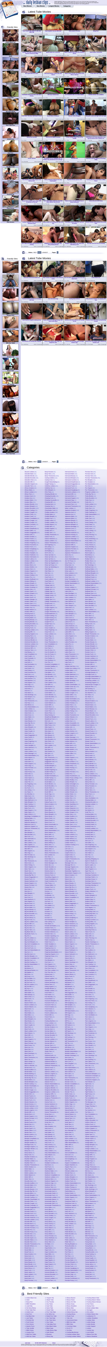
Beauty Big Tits (29, 875)
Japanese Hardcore (70, 532)
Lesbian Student (69, 816)
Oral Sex (67, 1161)
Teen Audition (89, 950)
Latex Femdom (69, 595)
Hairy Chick (48, 1140)
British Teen (28, 1179)
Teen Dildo (88, 982)
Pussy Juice (88, 528)
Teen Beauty (88, 956)
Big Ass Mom (28, 925)
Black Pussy (28, 1045)
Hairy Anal (48, 1128)
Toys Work (88, 1116)
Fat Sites (69, 1330)
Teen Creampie (89, 972)
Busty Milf (27, 1276)
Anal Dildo (28, 660)
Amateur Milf (28, 563)
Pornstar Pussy (69, 1280)
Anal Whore (28, 705)
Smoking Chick (89, 822)
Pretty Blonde (89, 496)
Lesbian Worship (70, 840)
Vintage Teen (89, 1165)
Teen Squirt (88, 1053)
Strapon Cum (89, 887)
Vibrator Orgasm (90, 1136)
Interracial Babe (69, 473)
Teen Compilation (90, 970)
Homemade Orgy (50, 1201)
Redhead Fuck (89, 579)
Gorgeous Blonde (50, 1088)
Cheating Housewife (51, 500)
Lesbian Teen (69, 824)
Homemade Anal (50, 1191)
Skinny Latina (89, 771)
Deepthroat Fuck (50, 719)
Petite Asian (68, 1229)
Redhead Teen (89, 593)
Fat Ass (47, 891)
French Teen (48, 1017)
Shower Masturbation (91, 743)
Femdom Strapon (50, 938)
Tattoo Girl (88, 934)
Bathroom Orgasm (30, 826)
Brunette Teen (29, 1242)
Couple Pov (48, 621)
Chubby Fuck (48, 518)
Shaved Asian (89, 705)
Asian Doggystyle (30, 735)
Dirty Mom (48, 749)
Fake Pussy (48, 883)
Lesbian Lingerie (70, 733)
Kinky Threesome (70, 579)
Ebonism (49, 1334)
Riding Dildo (88, 628)
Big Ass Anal (28, 903)
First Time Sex (49, 972)
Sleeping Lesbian (90, 804)
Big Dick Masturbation (31, 964)
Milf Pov (67, 1021)
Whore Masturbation (91, 1195)
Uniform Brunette (90, 1120)
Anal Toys (27, 703)
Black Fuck (28, 1029)
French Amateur (49, 1006)
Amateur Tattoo (29, 601)
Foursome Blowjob (50, 1000)
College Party (49, 593)
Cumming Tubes (71, 1326)
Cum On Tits (48, 656)
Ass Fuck (27, 788)
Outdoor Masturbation (71, 1183)
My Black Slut (10, 166)
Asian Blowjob (29, 727)
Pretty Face (88, 500)
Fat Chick (47, 899)
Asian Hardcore (29, 747)
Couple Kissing (49, 617)
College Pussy (49, 595)
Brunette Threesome (31, 1244)
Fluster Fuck (70, 1316)
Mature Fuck (68, 915)
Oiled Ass (67, 1148)
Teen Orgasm (89, 1027)
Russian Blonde (89, 644)
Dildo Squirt (48, 727)
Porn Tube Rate (10, 453)
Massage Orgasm (70, 867)
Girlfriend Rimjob (50, 1061)
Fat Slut (47, 915)
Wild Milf (87, 1221)
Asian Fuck (28, 743)
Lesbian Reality (69, 780)
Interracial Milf (69, 494)
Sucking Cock (89, 917)
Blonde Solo (28, 1126)
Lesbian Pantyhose (70, 763)
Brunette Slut (28, 1233)
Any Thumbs (10, 384)
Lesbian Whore (69, 838)
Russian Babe (89, 640)
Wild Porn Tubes (10, 328)
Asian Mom (28, 761)
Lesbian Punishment (71, 775)
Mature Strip (68, 964)
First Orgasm (48, 964)
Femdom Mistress (50, 932)
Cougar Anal (48, 603)
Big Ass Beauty (29, 909)
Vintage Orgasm (90, 1158)
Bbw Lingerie (28, 844)
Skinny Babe (88, 757)
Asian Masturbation (30, 755)
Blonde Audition (29, 1069)
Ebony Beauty (49, 812)
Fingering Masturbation (51, 952)
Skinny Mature (89, 777)
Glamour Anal (49, 1067)
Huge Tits (47, 1266)
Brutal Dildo (28, 1250)
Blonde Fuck (28, 1100)
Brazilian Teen (29, 1163)
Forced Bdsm (49, 998)
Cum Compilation (50, 644)
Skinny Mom (88, 782)
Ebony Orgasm (49, 838)
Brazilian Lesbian (30, 1161)
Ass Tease (28, 792)
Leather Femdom (70, 656)
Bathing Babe (29, 818)
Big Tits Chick (29, 980)
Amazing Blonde (29, 621)
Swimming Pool (89, 929)
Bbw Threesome (29, 861)
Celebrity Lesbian (50, 486)
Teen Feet (88, 994)
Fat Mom (47, 911)
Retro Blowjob (89, 603)
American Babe (29, 638)
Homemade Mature (50, 1199)
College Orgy (48, 591)
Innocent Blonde (49, 1272)
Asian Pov (28, 769)
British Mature (29, 1175)
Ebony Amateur (49, 804)
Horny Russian (49, 1240)
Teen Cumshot (89, 974)
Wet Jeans (88, 1175)
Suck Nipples (89, 907)
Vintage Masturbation (91, 1150)
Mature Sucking (69, 966)
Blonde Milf (28, 1112)
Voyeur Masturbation (91, 1169)
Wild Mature (88, 1219)
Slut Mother (88, 810)
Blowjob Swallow (29, 1142)
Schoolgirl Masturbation (92, 676)
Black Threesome (30, 1057)
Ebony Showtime (72, 1306)
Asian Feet (28, 739)
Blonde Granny (29, 1104)
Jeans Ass (68, 555)
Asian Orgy (28, 765)
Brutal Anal (28, 1248)
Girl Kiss (47, 1053)
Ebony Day (50, 1336)
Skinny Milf (88, 780)
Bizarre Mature (29, 1006)
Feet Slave (48, 923)
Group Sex (48, 1122)
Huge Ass (47, 1246)
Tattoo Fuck (88, 932)
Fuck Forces (10, 207)
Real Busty (88, 551)
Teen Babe (88, 952)
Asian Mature (28, 757)
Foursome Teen (49, 1004)
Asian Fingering (29, 741)
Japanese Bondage (70, 526)
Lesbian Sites (91, 1320)
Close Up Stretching (50, 567)
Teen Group (88, 1011)
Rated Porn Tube (51, 1316)
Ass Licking (28, 790)
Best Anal (27, 889)
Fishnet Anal (48, 974)
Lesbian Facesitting (70, 700)
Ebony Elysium (71, 1298)
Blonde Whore (29, 1136)
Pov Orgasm (88, 488)
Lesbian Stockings (70, 810)
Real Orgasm (89, 557)
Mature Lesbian (69, 934)
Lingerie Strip (69, 857)
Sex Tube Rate (51, 1318)
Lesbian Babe (69, 670)
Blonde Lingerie (29, 1110)
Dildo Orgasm (49, 723)
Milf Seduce (68, 1025)
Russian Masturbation (91, 660)
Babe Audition (29, 798)
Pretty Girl (88, 502)
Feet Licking (48, 921)
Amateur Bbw (29, 502)
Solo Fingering (89, 844)
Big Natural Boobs (30, 970)
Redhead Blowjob (90, 573)
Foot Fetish (48, 994)
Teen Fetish (88, 996)
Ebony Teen (48, 850)
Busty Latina (28, 1272)
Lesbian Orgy (69, 759)
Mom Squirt (68, 1075)
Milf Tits (67, 1043)
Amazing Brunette (30, 623)
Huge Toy (47, 1268)
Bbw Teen (27, 859)
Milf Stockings (69, 1033)
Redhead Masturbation (91, 583)
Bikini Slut (27, 1000)
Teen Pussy (88, 1041)
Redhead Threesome (91, 595)
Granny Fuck (48, 1102)
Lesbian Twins (69, 832)
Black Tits (27, 1059)
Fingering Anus (49, 948)
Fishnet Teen (48, 984)
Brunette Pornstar (30, 1227)
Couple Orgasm (49, 619)
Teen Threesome (90, 1063)
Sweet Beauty (89, 927)
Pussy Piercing (89, 534)
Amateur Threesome (31, 605)
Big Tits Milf (28, 986)
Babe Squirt (28, 812)
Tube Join (69, 1318)
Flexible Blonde (49, 988)
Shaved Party (89, 729)
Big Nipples (28, 972)
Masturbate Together (71, 871)
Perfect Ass (68, 1217)
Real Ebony (88, 555)
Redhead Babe (89, 569)
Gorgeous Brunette (50, 1090)
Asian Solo (28, 775)
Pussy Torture (89, 544)
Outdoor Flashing (70, 1179)
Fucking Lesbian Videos (74, 1336)
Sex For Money (89, 690)
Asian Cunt (28, 733)
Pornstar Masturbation (71, 1270)
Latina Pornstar (69, 642)
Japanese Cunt (69, 528)
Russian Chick (89, 650)
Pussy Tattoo (89, 540)
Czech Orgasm (49, 709)
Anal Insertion (29, 678)
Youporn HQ (10, 356)
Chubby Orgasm (49, 528)
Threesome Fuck (90, 1077)
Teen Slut (88, 1047)
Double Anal (48, 763)
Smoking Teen (89, 836)
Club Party (48, 571)
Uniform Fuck (89, 1124)
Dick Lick (47, 721)
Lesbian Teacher (70, 822)
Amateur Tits (28, 607)
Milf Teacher (68, 1039)
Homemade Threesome (52, 1205)
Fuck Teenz (90, 1304)
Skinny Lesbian (89, 773)
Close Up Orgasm (50, 563)
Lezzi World (90, 1332)
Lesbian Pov (68, 773)
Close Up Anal (49, 555)
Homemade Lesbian (51, 1197)
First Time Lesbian (50, 970)
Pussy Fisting (89, 522)
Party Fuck (68, 1209)
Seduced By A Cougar (91, 684)
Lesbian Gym (69, 721)
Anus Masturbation (30, 707)
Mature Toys (68, 972)
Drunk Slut (48, 798)
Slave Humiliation (90, 798)
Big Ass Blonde (29, 911)
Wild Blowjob (89, 1213)
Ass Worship (28, 794)
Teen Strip (88, 1057)
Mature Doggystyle (70, 903)
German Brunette (50, 1035)
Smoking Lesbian (90, 828)
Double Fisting (49, 771)
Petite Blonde (69, 1231)
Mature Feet (68, 909)
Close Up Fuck (49, 557)
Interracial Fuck (69, 488)
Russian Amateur (90, 636)
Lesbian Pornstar (70, 771)
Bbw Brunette (29, 834)
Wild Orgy (88, 1225)
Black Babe (28, 1013)
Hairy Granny (48, 1144)
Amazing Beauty (29, 619)
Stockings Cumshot (90, 875)
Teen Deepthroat (90, 980)
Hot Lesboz (90, 1312)
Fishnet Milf (48, 980)
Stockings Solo (89, 881)
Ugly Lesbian (89, 1118)
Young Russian (89, 1270)
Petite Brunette (69, 1233)
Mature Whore (69, 974)
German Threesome (51, 1047)
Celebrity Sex (49, 488)
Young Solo (88, 1274)
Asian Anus (28, 715)
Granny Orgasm (49, 1110)
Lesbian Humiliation (70, 725)
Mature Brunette (69, 893)
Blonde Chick (28, 1088)
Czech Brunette (49, 696)
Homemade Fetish (50, 1193)
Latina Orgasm (69, 636)
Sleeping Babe (89, 800)
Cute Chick (48, 678)
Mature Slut (68, 956)
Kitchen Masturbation (71, 583)
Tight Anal (88, 1084)
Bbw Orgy (27, 852)
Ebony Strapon (49, 846)
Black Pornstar (29, 1043)
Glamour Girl (48, 1069)
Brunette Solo (29, 1236)
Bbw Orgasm (28, 850)
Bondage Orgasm (30, 1146)
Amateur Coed (29, 516)
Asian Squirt (28, 777)
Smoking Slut (89, 834)
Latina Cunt (68, 617)
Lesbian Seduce (69, 788)
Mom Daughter (69, 1063)
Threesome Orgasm (91, 1079)
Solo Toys (88, 857)
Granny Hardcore (50, 1104)
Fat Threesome (49, 919)
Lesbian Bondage (70, 680)
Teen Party (88, 1035)
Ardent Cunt (10, 138)
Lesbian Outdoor (70, 761)
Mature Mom (68, 940)
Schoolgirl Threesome (91, 678)
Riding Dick (88, 625)
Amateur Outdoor (30, 575)
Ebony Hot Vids (71, 1302)
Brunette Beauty (29, 1189)
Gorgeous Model (50, 1096)
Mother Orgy (68, 1104)
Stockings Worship (90, 885)
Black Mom (28, 1037)
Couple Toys (48, 623)
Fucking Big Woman (72, 1332)
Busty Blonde (28, 1264)
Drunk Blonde (49, 784)
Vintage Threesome (90, 1167)
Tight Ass (87, 1088)
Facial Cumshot (49, 881)
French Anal (48, 1009)
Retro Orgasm (89, 617)
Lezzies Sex (90, 1330)
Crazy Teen (48, 640)
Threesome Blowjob (91, 1073)
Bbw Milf (27, 848)
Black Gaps (50, 1328)
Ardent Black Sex (10, 41)
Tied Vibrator (89, 1081)
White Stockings (90, 1189)
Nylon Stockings (69, 1140)
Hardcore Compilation (51, 1175)
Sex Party (88, 694)
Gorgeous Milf (49, 1094)
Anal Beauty (28, 652)
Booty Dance (28, 1152)
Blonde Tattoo (29, 1130)
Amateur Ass (28, 498)
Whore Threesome (90, 1201)
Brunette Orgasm (30, 1225)
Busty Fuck (28, 1270)
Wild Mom (88, 1223)
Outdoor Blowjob (70, 1177)
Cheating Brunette (50, 496)
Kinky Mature (69, 575)
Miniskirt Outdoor (70, 1053)
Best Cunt (27, 895)
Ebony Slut (48, 844)
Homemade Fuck (50, 1195)
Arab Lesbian (28, 709)
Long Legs (68, 861)
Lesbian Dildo (69, 694)
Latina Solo (68, 648)
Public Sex (88, 516)
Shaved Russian (90, 733)
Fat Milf (47, 909)
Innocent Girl (48, 1276)
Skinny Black (89, 761)
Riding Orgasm (89, 632)
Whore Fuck (88, 1193)
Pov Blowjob (88, 480)
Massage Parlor (69, 869)
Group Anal (48, 1114)
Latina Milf (68, 632)
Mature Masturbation (71, 938)
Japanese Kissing (70, 534)
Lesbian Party (69, 765)
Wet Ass (87, 1171)
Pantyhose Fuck (69, 1203)
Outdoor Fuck (69, 1181)
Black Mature (28, 1033)
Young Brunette (89, 1252)
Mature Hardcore (70, 923)
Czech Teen (48, 711)
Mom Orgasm (69, 1069)
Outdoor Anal (69, 1175)
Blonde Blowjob (29, 1081)
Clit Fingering (48, 544)
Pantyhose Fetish (70, 1201)
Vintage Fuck (89, 1146)
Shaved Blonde (89, 713)
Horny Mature (49, 1227)
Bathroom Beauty (30, 822)
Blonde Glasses (29, 1102)
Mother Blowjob (69, 1096)
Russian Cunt (89, 652)
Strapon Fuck (89, 889)
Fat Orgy (47, 913)
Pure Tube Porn (10, 124)
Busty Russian (49, 471)
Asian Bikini (28, 725)
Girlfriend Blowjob (50, 1057)
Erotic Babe (48, 859)
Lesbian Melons (69, 741)
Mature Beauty (69, 883)
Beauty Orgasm (29, 883)
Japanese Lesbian (70, 536)
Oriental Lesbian (69, 1171)
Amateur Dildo (29, 530)
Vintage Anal (88, 1140)
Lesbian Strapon (69, 812)
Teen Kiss (88, 1019)
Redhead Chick (89, 575)
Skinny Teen (88, 790)
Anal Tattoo (28, 698)
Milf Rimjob (68, 1023)
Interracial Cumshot (70, 480)
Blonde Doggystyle (30, 1092)
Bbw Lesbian (28, 842)
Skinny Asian (89, 755)
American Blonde (30, 640)
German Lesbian (50, 1039)
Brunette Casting (29, 1197)
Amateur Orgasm (30, 571)
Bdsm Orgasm (29, 867)
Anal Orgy (27, 684)
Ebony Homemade (50, 824)
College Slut (48, 597)
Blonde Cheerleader (30, 1086)
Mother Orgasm (69, 1102)
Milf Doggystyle (69, 992)
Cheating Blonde (50, 494)
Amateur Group (29, 551)
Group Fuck (48, 1118)
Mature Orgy (68, 946)
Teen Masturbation (90, 1023)
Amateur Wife (29, 611)
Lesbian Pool (69, 769)
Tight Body (88, 1090)
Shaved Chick (89, 717)
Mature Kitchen (69, 929)
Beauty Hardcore (30, 881)
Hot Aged (89, 1310)
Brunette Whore (29, 1246)
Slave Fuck (88, 794)
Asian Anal (28, 713)
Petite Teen (68, 1242)
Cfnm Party (48, 492)
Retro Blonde (89, 601)
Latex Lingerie (69, 599)
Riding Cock (88, 623)
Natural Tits (68, 1120)
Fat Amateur (48, 889)
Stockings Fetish (90, 877)
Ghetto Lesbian (49, 1049)
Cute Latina (48, 680)
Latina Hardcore (69, 625)
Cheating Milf (48, 502)
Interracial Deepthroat (71, 482)
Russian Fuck (89, 654)
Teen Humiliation (90, 1015)
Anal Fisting (28, 670)
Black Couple (28, 1025)
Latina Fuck (68, 621)
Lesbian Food (69, 713)
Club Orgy (48, 569)
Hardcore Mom (49, 1179)
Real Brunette (89, 548)
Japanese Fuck (69, 530)
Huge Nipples (49, 1260)
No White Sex (51, 1314)
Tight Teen (88, 1096)
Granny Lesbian (49, 1106)
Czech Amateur (49, 690)
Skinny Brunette (89, 767)
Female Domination (50, 925)
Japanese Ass (69, 514)
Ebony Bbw (48, 810)
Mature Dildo (68, 901)
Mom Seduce (69, 1071)
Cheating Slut (49, 506)
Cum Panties (48, 658)
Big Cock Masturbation (31, 950)
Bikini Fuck (28, 998)
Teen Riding (88, 1043)
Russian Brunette (90, 648)
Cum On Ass (48, 650)
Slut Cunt (88, 808)
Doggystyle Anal (49, 759)
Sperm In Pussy (89, 863)
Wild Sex (87, 1229)
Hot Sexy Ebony (10, 111)
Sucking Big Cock (90, 911)
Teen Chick (88, 968)
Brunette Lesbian (30, 1219)
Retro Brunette (89, 605)
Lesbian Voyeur (69, 836)
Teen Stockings (89, 1055)
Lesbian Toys (69, 830)
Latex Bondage (69, 593)
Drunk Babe (48, 782)
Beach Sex (28, 871)
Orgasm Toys (69, 1167)
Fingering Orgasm (50, 954)
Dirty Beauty (48, 735)
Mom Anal (68, 1057)
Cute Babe (48, 672)
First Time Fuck (49, 968)
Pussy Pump (88, 536)
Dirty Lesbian (48, 745)
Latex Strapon (69, 605)
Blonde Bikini (28, 1079)
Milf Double (68, 994)
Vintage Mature (89, 1152)
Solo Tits (87, 854)
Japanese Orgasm (70, 546)
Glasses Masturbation (51, 1084)
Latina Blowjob (69, 613)
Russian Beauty (89, 642)
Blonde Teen (28, 1132)
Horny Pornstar (49, 1236)
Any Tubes (10, 398)
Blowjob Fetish (29, 1140)
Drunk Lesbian (49, 790)
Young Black (88, 1248)
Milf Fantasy (68, 996)
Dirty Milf (47, 747)
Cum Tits (47, 662)
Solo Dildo (88, 842)
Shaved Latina (89, 721)
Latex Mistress (69, 601)
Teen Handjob (89, 1013)
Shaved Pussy (89, 731)
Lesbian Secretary (70, 786)
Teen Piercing (89, 1037)
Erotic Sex (48, 865)
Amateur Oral (28, 569)
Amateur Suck (29, 597)
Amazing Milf (28, 632)
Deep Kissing (48, 715)
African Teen (28, 494)
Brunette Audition (30, 1183)
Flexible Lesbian (49, 990)
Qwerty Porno (10, 273)
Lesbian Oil (68, 755)
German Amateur (50, 1027)
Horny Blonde (49, 1211)
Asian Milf (27, 759)
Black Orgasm (29, 1039)
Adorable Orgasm (30, 484)
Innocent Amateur (50, 1270)
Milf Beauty (68, 982)
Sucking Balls (89, 909)
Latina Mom (68, 634)
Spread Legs (89, 867)
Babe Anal (28, 796)
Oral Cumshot (69, 1156)
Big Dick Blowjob (29, 956)
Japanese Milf (69, 544)
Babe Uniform (29, 814)
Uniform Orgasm (90, 1128)
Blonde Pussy (29, 1122)
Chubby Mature (49, 524)
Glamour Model (49, 1075)
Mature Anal (68, 877)
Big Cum (27, 952)
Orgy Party (68, 1169)
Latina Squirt (68, 650)
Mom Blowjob (69, 1059)
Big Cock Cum (29, 946)
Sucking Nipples (90, 923)
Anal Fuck (27, 674)
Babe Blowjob (29, 802)
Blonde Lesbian (29, 1108)
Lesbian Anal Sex (70, 666)
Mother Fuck (68, 1098)
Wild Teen (88, 1233)
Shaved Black (89, 711)
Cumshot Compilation (51, 664)
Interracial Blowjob (70, 478)
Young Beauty (89, 1246)
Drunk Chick (48, 788)
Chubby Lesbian (49, 522)
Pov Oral (87, 486)
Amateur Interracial (30, 557)
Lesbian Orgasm (70, 757)
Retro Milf (88, 613)
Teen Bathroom (89, 954)
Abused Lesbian (29, 471)
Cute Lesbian (48, 682)
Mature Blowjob (69, 891)
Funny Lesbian (49, 1023)
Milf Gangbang (69, 1002)
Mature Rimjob (69, 952)
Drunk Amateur (49, 780)
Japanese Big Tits (70, 522)
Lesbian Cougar (69, 692)
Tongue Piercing (90, 1106)
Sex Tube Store (51, 1320)
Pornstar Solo (89, 473)
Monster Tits (68, 1092)
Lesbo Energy (91, 1322)
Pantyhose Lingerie (70, 1205)
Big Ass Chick (29, 915)
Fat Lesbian (48, 905)
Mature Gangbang (70, 917)
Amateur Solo (29, 589)
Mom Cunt (68, 1061)
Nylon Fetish (68, 1136)
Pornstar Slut (89, 471)
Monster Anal (69, 1079)
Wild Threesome (90, 1236)
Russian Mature (89, 662)
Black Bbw (28, 1015)
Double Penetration (50, 775)
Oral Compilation (70, 1152)
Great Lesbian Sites (92, 1308)
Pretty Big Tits (89, 494)
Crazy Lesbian (49, 634)
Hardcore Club (49, 1173)
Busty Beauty (28, 1262)
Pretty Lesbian (89, 504)
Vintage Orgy (89, 1161)
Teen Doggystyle (90, 984)
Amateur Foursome (30, 544)
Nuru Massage (69, 1130)
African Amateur (29, 488)
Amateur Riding (29, 581)
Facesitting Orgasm (50, 877)
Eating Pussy (48, 802)
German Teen (49, 1045)
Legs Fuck (68, 662)
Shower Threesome (91, 747)
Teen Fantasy (89, 992)
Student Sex (88, 903)
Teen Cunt (88, 976)
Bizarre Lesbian (29, 1004)
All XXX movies (71, 1310)
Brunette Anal (29, 1181)
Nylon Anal (68, 1132)
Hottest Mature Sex (92, 1314)
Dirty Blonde (48, 737)
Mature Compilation (70, 897)
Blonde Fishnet (29, 1098)
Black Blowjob (29, 1019)
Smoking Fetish (89, 824)
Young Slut (88, 1272)
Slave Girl (88, 796)
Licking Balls (68, 850)
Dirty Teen (48, 755)
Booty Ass (27, 1150)
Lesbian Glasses (70, 717)
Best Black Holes (51, 1326)
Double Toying (49, 777)
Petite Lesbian (69, 1240)
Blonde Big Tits (29, 1077)
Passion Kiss (68, 1215)
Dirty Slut (47, 753)
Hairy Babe (48, 1132)
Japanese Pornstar (70, 548)
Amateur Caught (29, 512)
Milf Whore (68, 1047)
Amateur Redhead (30, 579)
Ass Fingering (29, 784)
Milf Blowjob (68, 986)
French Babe (48, 1011)
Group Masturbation (50, 1120)
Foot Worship (49, 996)
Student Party (89, 901)
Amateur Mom (29, 565)
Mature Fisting (69, 913)
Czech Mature (49, 703)
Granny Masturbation (51, 1108)
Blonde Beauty (29, 1075)
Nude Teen (68, 1124)
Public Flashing (89, 512)
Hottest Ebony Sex (72, 1312)
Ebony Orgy (48, 840)
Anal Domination (29, 664)
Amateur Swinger (30, 599)
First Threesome (49, 966)
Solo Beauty (88, 838)
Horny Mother (49, 1233)
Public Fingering (90, 510)
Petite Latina (68, 1238)
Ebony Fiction (71, 1300)
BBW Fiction (10, 301)
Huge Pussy (48, 1262)
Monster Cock (69, 1081)
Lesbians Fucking (70, 844)
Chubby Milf (48, 526)
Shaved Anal (88, 703)
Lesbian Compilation (71, 690)
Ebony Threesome (50, 852)
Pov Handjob (89, 482)
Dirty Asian (48, 731)
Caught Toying (49, 484)
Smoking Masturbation (91, 830)
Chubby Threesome (50, 534)
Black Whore (28, 1063)
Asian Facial (28, 737)
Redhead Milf (89, 585)
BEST (35, 252)
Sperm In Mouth (89, 861)
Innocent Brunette (50, 1274)
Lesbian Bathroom (70, 674)
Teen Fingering (89, 998)
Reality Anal (88, 559)
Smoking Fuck (89, 826)
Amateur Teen (29, 603)
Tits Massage (89, 1102)
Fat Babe (47, 893)
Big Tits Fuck (28, 982)
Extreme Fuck (49, 875)
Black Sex (27, 1047)
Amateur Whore (29, 609)
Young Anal (88, 1240)
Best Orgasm (28, 901)
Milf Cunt (67, 990)
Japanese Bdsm (69, 518)
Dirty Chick (48, 741)
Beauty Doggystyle (30, 877)
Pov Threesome (89, 490)
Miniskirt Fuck (69, 1049)
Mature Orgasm (69, 944)
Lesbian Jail (68, 727)
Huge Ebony (48, 1256)
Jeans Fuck (68, 557)
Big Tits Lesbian (29, 984)
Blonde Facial (29, 1096)
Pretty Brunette (89, 498)
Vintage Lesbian (89, 1148)
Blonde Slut (28, 1124)
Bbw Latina (28, 840)
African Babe (28, 490)
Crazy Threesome (50, 642)
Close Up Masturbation (51, 561)
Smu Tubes (50, 1322)
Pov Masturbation (90, 484)
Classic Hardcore (50, 538)
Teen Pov (88, 1039)
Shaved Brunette (90, 715)
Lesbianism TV (91, 1316)
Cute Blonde (48, 674)
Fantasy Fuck (49, 887)
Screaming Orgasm (90, 682)
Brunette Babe (29, 1185)
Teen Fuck (88, 1004)
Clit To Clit (48, 553)
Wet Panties (88, 1181)
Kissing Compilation (71, 581)
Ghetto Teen (48, 1051)
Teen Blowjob (89, 962)
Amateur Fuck (29, 546)
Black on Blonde (29, 1065)
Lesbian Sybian (69, 818)
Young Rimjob (89, 1268)
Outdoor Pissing (69, 1187)
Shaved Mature (89, 725)
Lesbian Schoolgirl (70, 784)
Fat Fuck (47, 901)
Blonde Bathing (29, 1073)
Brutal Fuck (28, 1252)
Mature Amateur (69, 875)
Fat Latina (48, 903)
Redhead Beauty (90, 571)
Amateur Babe (29, 500)
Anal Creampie (29, 658)
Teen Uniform (89, 1069)
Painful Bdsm (69, 1191)
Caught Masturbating (51, 482)
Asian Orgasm (29, 763)
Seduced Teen (89, 686)
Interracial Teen (69, 504)
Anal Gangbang (29, 676)
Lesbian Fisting (69, 711)
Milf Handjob (68, 1004)
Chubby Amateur (50, 512)
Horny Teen (48, 1242)
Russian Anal (89, 638)
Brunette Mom (29, 1223)
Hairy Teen (48, 1161)
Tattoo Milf (88, 936)
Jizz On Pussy (69, 561)
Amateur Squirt (29, 591)
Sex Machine (89, 692)
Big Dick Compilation (31, 958)
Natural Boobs (69, 1110)
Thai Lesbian (89, 1071)
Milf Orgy (67, 1015)
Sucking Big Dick (90, 913)
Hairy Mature (48, 1154)
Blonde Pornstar (29, 1118)
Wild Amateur (89, 1203)
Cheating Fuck (49, 498)
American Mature (30, 646)
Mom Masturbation (70, 1067)
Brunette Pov (28, 1229)
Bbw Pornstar (29, 854)
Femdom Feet (49, 927)
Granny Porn (90, 1306)
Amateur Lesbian (30, 561)
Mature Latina (69, 932)
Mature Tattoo (69, 968)
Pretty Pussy (88, 506)
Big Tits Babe (28, 978)
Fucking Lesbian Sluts (73, 1334)
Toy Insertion (89, 1110)
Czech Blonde (49, 694)
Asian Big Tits (29, 723)
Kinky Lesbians (69, 573)
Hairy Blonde (48, 1136)
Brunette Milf (28, 1221)
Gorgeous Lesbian (50, 1092)
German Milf (48, 1043)
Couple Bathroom (50, 613)
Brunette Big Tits (29, 1191)
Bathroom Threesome (31, 828)
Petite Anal (68, 1227)
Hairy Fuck (48, 1142)
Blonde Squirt (29, 1128)
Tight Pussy (88, 1094)
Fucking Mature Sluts (93, 1298)
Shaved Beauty (89, 709)
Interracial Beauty (70, 476)
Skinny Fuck (88, 769)
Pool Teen (68, 1256)
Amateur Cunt (29, 526)
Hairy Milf (47, 1156)
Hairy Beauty (48, 1134)
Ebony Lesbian (49, 828)
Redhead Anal (89, 567)
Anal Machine (29, 680)
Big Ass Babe (28, 907)
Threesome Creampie (91, 1075)
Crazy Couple (49, 628)
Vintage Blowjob (89, 1144)
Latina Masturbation (71, 630)
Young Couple (89, 1258)
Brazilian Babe (29, 1158)
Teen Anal (88, 946)
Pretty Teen (88, 508)
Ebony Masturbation (50, 830)
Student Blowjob (90, 895)
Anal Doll (27, 662)
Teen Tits (87, 1065)
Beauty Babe (28, 873)
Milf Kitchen (68, 1009)
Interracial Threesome (71, 506)
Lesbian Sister (69, 794)
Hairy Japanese (49, 1146)
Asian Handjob (29, 745)
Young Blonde (89, 1250)
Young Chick (88, 1256)
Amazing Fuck (29, 628)
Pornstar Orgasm (70, 1272)
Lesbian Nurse (69, 751)
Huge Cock (48, 1250)
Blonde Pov (28, 1120)
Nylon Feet (68, 1134)
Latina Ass (68, 609)
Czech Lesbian (49, 700)
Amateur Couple (29, 522)
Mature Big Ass (69, 885)
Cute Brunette (49, 676)
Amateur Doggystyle (30, 532)
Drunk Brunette (49, 786)
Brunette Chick (29, 1201)
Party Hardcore (69, 1213)
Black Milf (27, 1035)
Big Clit (27, 936)
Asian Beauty (28, 721)
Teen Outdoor (89, 1031)
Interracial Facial (70, 486)
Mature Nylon (69, 942)
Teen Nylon (88, 1025)
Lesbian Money (69, 747)
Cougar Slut (48, 609)
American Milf (29, 648)
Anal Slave (28, 692)
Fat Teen (47, 917)
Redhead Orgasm (90, 587)
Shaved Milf (88, 727)
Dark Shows (50, 1332)
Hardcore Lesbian (50, 1177)
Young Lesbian (89, 1266)
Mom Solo (68, 1073)
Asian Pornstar (29, 767)
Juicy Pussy (68, 563)
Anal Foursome (29, 672)
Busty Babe (28, 1260)
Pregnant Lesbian (90, 492)
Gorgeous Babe (49, 1086)
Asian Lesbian (29, 751)
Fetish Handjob (49, 944)
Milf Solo (67, 1027)
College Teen (48, 599)
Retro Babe (88, 599)
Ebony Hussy (70, 1304)
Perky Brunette (69, 1221)
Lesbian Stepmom (70, 808)
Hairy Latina (48, 1148)
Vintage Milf (88, 1154)
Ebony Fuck (48, 822)
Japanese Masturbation (72, 540)
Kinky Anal (68, 565)
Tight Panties (89, 1092)
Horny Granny (49, 1223)
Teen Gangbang (89, 1006)
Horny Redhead (49, 1238)
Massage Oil (68, 865)
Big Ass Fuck (28, 919)
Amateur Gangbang (30, 548)
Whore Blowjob (89, 1191)
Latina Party (68, 640)
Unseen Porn (10, 315)
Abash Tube (10, 370)
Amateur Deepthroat (30, 528)
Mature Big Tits (69, 887)
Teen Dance (88, 978)
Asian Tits (27, 782)
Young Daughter (90, 1260)
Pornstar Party (69, 1276)
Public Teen (88, 518)
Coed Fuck (48, 577)
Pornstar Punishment (71, 1278)
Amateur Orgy (29, 573)
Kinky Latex (68, 571)
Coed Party (48, 581)
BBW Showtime (10, 83)
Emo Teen (48, 857)
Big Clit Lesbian (29, 938)
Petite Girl (68, 1236)
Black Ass (27, 1011)
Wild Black (88, 1211)
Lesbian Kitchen (69, 731)
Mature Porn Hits (92, 1334)
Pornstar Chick (69, 1264)
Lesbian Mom (69, 745)
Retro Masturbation (90, 611)
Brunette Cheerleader (31, 1199)
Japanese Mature (70, 542)
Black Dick (28, 1027)
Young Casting (89, 1254)
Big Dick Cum (29, 960)
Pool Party (68, 1252)
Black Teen (28, 1055)
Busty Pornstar (29, 1280)
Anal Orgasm (28, 682)
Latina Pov (68, 644)
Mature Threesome (70, 970)
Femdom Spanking (50, 936)
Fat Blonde (48, 895)
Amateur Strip (29, 595)
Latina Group (69, 623)
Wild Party (88, 1227)
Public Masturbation (91, 514)
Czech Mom (48, 707)
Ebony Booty (48, 816)
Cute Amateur (49, 670)
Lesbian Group (69, 719)
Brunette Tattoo (29, 1240)
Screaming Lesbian (90, 680)
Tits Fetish (88, 1100)
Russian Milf (88, 664)
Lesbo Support (91, 1326)
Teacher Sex (88, 940)
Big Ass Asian (29, 905)
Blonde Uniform (29, 1134)
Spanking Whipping (90, 859)
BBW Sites (70, 1324)
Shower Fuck (89, 741)
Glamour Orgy (49, 1077)
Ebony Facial (48, 820)
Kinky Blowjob (69, 567)
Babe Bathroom (29, 800)
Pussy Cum (88, 520)
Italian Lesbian (69, 508)
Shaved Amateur (90, 700)
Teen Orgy (88, 1029)
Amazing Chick (29, 625)
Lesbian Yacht (69, 842)
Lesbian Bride (69, 682)
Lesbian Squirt (69, 806)
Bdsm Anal (28, 863)
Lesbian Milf (68, 743)
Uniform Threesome (91, 1130)
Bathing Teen (28, 820)
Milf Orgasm (68, 1013)
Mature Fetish (69, 911)
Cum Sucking (49, 660)
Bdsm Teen (28, 869)
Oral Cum (68, 1154)
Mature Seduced (70, 954)
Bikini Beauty (28, 994)
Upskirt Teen (88, 1134)
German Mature (49, 1041)
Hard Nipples (48, 1169)
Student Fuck (89, 897)
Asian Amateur (29, 711)
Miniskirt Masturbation (71, 1051)
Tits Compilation (89, 1098)
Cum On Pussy (49, 654)
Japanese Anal (69, 512)
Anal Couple (28, 656)
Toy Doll (87, 1108)
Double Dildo (48, 767)
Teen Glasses (89, 1009)
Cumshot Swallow (50, 666)
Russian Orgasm (90, 666)
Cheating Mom (49, 504)
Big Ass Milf (28, 923)
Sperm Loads (89, 865)
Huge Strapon (49, 1264)
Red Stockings (89, 565)
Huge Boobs (48, 1248)
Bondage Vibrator (30, 1148)
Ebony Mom (48, 836)
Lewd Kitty (10, 97)
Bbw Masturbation (30, 846)
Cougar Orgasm (49, 607)
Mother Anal (68, 1094)
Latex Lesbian (69, 597)
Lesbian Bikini (69, 678)
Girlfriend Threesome (51, 1065)
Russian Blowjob (90, 646)
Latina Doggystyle (70, 619)
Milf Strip (67, 1035)
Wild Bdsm (88, 1207)
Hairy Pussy (48, 1158)
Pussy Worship (89, 546)
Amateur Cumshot (30, 524)
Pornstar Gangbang (70, 1268)
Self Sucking (88, 688)
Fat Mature (48, 907)
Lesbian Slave (69, 796)
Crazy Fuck (48, 632)
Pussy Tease (89, 542)
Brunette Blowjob (30, 1195)
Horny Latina (48, 1225)
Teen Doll (88, 986)
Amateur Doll (28, 534)
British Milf (28, 1177)
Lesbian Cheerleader (71, 684)
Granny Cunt (48, 1100)
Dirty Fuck (48, 743)
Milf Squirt (68, 1031)
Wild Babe (88, 1205)
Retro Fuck (88, 607)
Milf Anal (67, 978)
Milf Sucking (68, 1037)
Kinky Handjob (69, 569)
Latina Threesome (70, 654)
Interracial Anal (69, 471)
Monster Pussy (69, 1090)
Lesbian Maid (69, 735)
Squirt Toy (88, 871)
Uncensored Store (72, 1320)
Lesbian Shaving (70, 790)
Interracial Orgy (69, 500)
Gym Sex (47, 1124)
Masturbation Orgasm (71, 873)
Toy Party (88, 1112)
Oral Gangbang (69, 1158)
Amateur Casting (29, 510)
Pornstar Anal (69, 1258)
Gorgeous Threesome (51, 1098)
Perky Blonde (69, 1219)
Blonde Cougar (29, 1090)
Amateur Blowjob (30, 506)
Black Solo (28, 1051)
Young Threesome (90, 1278)
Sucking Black (89, 915)
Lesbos (89, 1328)
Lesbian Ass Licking (71, 668)
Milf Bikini (67, 984)
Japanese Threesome (71, 553)
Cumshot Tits (48, 668)
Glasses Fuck (49, 1081)
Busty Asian (28, 1258)
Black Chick (28, 1023)
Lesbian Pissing (69, 767)
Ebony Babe (48, 808)
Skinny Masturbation (91, 775)
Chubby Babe (49, 514)
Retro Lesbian (89, 609)
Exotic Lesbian (49, 869)
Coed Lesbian (49, 579)
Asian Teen (28, 780)
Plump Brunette (69, 1246)
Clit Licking (48, 546)
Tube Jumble (10, 287)
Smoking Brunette (90, 820)
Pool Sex (67, 1254)
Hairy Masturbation (50, 1152)
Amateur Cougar (29, 520)
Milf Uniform (68, 1045)
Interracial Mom (69, 496)
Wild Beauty (88, 1209)
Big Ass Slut (28, 927)
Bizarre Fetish (29, 1002)
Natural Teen (68, 1118)
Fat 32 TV (69, 1328)
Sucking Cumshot (90, 919)
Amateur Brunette (30, 508)
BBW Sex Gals (71, 1322)
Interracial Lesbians (70, 492)
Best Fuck (27, 897)
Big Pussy (27, 976)
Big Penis (27, 974)
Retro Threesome (90, 621)
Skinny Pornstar (89, 784)
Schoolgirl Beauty (90, 672)
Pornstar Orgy (69, 1274)
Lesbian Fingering (70, 709)
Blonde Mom (28, 1114)
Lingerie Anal (69, 852)
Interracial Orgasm (70, 498)
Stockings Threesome (91, 883)
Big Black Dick (29, 932)
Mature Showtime (92, 1336)
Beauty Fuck (28, 879)
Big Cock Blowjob (30, 942)
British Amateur (29, 1167)
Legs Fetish (68, 660)
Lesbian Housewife (70, 723)
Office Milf (68, 1144)
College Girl (48, 589)
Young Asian (88, 1242)
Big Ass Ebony (29, 917)
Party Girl (67, 1211)
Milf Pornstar (68, 1019)
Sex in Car (88, 698)
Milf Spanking (69, 1029)
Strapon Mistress (90, 891)
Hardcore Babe (49, 1171)
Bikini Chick (28, 996)
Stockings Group (90, 879)
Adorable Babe (29, 473)
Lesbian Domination (71, 698)
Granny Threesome (50, 1112)
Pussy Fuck (88, 526)
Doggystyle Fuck (50, 761)
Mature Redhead (70, 950)
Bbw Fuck (27, 836)
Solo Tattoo (88, 852)
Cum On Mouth (49, 652)
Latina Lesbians (69, 628)
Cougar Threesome (50, 611)
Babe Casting (29, 804)
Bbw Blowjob (28, 832)
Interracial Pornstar (70, 502)
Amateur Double (29, 536)
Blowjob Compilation (31, 1138)
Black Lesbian (29, 1031)
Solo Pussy (88, 850)
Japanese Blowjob (70, 524)
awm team (27, 1343)
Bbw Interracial (29, 838)
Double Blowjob (49, 765)
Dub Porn (10, 152)
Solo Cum (88, 840)
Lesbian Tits (68, 828)
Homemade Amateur (51, 1189)
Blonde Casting (29, 1084)
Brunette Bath (29, 1187)
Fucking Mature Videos (93, 1300)
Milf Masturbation (70, 1011)
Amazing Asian (29, 615)
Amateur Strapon (30, 593)
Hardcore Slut (49, 1185)
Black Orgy (28, 1041)
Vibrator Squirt (89, 1138)
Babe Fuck (28, 808)
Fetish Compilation (50, 940)
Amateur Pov (28, 577)
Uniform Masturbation (91, 1126)
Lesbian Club (69, 688)
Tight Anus (88, 1086)
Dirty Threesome (50, 757)
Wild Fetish (88, 1215)
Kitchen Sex (68, 585)
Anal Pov (27, 690)
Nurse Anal (68, 1126)
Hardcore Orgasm (50, 1181)
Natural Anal (68, 1108)
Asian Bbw (28, 719)
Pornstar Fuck (69, 1266)
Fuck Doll (47, 1019)
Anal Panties (28, 686)
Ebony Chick (48, 818)
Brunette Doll (28, 1209)
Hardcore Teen (49, 1187)
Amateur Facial (29, 538)
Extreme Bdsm (49, 873)
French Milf (48, 1015)
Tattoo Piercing (89, 938)
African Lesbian (29, 492)
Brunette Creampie (30, 1205)
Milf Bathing (68, 980)
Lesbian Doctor (69, 696)
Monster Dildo (69, 1086)
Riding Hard (88, 630)
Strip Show (88, 893)
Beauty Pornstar (29, 885)
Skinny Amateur (89, 751)
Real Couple (88, 553)
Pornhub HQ (10, 194)
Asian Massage (29, 753)
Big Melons (28, 968)
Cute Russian (49, 686)
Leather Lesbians (70, 658)
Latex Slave (68, 603)
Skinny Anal (88, 753)
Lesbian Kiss (68, 729)
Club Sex (47, 573)
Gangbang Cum (49, 1025)
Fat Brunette (48, 897)
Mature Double (69, 905)
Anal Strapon (28, 696)
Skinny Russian (89, 786)
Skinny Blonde (89, 763)
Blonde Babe (28, 1071)
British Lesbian (29, 1173)
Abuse (54, 1343)
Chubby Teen (48, 532)
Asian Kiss (28, 749)
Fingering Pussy (49, 956)
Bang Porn (10, 69)
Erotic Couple (49, 861)
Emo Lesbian (48, 854)
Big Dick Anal (28, 954)
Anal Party (28, 688)
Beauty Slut (28, 887)
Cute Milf (47, 684)
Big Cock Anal (29, 940)
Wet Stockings (89, 1185)
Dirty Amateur (49, 729)
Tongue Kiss (88, 1104)
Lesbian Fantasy (70, 703)
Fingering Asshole (50, 950)
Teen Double (88, 988)
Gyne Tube (10, 425)
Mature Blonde (69, 889)
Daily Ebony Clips (52, 1330)
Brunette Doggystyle (30, 1207)
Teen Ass (87, 948)
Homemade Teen (50, 1203)
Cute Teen (48, 688)
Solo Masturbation (90, 846)
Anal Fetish (28, 668)
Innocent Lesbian (50, 1278)
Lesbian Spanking (70, 804)
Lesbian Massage (70, 737)
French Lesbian (49, 1013)
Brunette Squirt (29, 1238)
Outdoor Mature (69, 1185)
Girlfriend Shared (50, 1063)
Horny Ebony (48, 1221)
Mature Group (69, 919)
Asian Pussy (28, 771)
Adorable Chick (29, 480)
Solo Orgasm (89, 848)
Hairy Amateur (49, 1126)
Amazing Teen (29, 636)
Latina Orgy (68, 638)
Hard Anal (48, 1165)
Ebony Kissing (49, 826)
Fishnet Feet (48, 976)
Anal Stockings (29, 694)
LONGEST (45, 252)
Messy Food (68, 976)
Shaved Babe (89, 707)
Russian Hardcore (90, 656)
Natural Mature (69, 1114)
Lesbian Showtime (92, 1318)
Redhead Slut (89, 591)
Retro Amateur (89, 597)
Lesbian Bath (69, 672)
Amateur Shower (29, 585)
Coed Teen (48, 583)
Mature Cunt (68, 899)
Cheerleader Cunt (50, 510)
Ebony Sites (70, 1308)
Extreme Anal (49, 871)
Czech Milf (48, 705)
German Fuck (49, 1037)
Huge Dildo (48, 1254)
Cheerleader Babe (50, 508)
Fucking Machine (50, 1021)
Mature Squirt (69, 960)
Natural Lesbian (69, 1112)
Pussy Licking (89, 530)
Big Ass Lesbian (29, 921)
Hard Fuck (48, 1167)
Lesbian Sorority (69, 802)
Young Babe (88, 1244)
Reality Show (89, 561)
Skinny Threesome (90, 792)
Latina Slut (68, 646)
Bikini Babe (28, 992)
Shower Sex (88, 745)
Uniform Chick (89, 1122)
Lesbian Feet (69, 705)
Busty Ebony (28, 1268)
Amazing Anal (29, 613)
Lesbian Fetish (69, 707)
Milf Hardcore (69, 1006)
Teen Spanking (89, 1051)
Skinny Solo (88, 788)
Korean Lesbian (69, 587)
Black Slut (27, 1049)
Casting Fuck (48, 480)
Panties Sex (68, 1199)
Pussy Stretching (90, 538)
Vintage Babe (89, 1142)
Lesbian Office (69, 753)
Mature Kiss (68, 927)
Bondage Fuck (29, 1144)
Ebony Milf (48, 834)
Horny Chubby (49, 1215)
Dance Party (48, 713)
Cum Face (48, 648)
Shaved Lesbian (90, 723)
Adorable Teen (29, 486)
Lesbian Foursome (70, 715)
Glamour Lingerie (50, 1073)
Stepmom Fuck (89, 873)
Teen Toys (88, 1067)
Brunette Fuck (29, 1213)
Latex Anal (68, 591)
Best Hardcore (29, 899)
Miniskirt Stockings (70, 1055)
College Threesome (50, 601)
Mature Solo (68, 958)
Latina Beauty (69, 611)
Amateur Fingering (30, 542)
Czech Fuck (48, 698)
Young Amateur (89, 1238)
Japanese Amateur (70, 510)
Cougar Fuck (48, 605)
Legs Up (67, 664)
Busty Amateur (29, 1254)
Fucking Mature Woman (94, 1302)
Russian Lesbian (90, 658)
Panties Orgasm (69, 1197)
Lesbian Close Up (70, 686)
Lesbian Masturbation (71, 739)
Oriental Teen (69, 1173)
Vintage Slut (88, 1163)
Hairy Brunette (49, 1138)
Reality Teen (88, 563)
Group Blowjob (49, 1116)
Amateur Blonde (29, 504)
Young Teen (88, 1276)
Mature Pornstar (69, 948)
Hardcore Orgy (49, 1183)
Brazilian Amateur (30, 1156)
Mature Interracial (70, 925)
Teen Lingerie (89, 1021)
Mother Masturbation (71, 1100)
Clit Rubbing (48, 551)
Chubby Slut (48, 530)
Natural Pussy (69, 1116)
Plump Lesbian (69, 1248)
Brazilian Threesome (31, 1165)
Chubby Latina (49, 520)
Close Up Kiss (49, 559)
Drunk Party (48, 796)
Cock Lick (47, 575)
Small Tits (88, 812)
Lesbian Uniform (69, 834)
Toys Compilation (90, 1114)
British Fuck (28, 1171)
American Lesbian (30, 644)
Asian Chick (28, 729)
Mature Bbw (68, 881)
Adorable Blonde (29, 476)
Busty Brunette (29, 1266)
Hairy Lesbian (49, 1150)
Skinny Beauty (89, 759)
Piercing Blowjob (70, 1244)
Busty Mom (28, 1278)
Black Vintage (29, 1061)
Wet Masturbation (90, 1177)
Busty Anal (28, 1256)
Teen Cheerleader (90, 966)
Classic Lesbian (49, 540)
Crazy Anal (48, 625)
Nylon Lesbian (69, 1138)
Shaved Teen (89, 737)
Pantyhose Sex (69, 1207)
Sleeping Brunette (90, 802)
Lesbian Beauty (69, 676)
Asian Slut (28, 773)
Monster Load (69, 1088)
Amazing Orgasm (30, 634)
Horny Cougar (49, 1217)
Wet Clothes (88, 1173)
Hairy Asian (48, 1130)
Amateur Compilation (31, 518)
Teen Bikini (88, 960)
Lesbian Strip (69, 814)
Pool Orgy (68, 1250)
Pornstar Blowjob (70, 1262)
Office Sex (68, 1146)
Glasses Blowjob (50, 1079)
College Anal (48, 585)
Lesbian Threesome (71, 826)
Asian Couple (28, 731)
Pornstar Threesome (91, 478)
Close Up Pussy (49, 565)
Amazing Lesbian (30, 630)
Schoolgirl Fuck (89, 674)
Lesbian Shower (69, 792)
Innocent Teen (49, 1280)
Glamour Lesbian (50, 1071)
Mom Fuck (68, 1065)
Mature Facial (69, 907)
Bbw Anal (27, 830)
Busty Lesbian (29, 1274)
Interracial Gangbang (71, 490)
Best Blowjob (28, 893)
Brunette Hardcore (30, 1217)
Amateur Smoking (30, 587)
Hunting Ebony (71, 1314)
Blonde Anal (28, 1067)
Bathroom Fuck (29, 824)
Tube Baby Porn (51, 1324)
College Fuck (48, 587)
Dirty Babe (48, 733)
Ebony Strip (48, 848)
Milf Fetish (68, 998)
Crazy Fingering (49, 630)
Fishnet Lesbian (49, 978)
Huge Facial (48, 1258)
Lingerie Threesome (71, 859)
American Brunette (30, 642)
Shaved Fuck (89, 719)
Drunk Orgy (48, 794)
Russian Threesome (91, 670)
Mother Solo (68, 1106)
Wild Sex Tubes (10, 342)
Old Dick (67, 1150)
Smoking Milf (89, 832)
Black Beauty (28, 1017)
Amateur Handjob (30, 553)
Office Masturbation (70, 1142)
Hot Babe (47, 1244)
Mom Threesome (70, 1077)
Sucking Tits (88, 925)
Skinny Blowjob (89, 765)
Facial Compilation (50, 879)
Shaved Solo (89, 735)
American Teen (29, 650)
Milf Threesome (69, 1041)
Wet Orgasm (88, 1179)
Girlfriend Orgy (49, 1059)
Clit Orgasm (48, 548)
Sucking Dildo (89, 921)
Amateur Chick (29, 514)
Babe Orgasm (29, 810)
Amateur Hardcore (30, 555)
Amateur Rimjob (29, 583)
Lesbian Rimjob (69, 782)
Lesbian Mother (69, 749)
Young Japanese (90, 1262)
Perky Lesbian (69, 1223)
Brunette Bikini (29, 1193)
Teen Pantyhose (90, 1033)
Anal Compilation (30, 654)
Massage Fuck (69, 863)
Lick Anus (68, 846)
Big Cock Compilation (31, 944)
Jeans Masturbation (70, 559)
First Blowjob (48, 960)
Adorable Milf (28, 482)
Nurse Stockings (69, 1128)
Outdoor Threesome (71, 1189)
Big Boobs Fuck (29, 934)
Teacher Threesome (91, 944)
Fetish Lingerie (49, 946)
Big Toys (27, 988)
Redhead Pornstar (90, 589)
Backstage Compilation (31, 816)
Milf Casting (68, 988)
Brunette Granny (29, 1215)
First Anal (47, 958)
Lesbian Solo (69, 800)
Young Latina (89, 1264)
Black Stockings (29, 1053)
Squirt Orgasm (89, 869)
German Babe (49, 1031)
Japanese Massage (70, 538)
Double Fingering (50, 769)
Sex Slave (88, 696)
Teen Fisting (88, 1002)
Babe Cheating (29, 806)
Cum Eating (48, 646)
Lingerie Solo (69, 854)
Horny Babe (48, 1207)
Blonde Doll (28, 1094)
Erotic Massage (49, 863)
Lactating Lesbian (70, 589)
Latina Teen (68, 652)
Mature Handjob (69, 921)
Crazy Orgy (48, 636)
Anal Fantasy (28, 666)
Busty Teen (48, 473)
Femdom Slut (49, 934)
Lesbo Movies (91, 1324)
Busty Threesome (50, 476)
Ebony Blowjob (49, 814)
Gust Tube (10, 411)
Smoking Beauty (90, 816)
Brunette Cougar (29, 1203)
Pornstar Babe (69, 1260)
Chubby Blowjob (49, 516)
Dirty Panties (48, 751)
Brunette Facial (29, 1211)
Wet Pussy (88, 1183)
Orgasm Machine (70, 1165)
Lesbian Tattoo (69, 820)
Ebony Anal (48, 806)
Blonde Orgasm (29, 1116)
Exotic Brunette (49, 867)
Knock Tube (10, 439)
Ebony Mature (49, 832)
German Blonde (49, 1033)
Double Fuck (48, 773)
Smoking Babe (89, 814)
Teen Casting (89, 964)
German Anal (48, 1029)
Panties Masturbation (71, 1195)
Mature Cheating (70, 895)
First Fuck (48, 962)
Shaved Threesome (91, 739)
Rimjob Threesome (90, 634)
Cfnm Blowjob (49, 490)
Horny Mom (48, 1231)
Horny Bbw (48, 1209)
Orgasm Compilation (71, 1163)
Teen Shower (89, 1045)
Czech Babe (48, 692)
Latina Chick (68, 615)
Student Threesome (91, 905)
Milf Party (67, 1017)
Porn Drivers (10, 221)
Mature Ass (68, 879)
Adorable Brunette (30, 478)
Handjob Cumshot (50, 1163)
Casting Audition (49, 478)
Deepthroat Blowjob (50, 717)
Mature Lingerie (69, 936)
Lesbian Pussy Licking (71, 777)
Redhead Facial (89, 577)
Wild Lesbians (89, 1217)
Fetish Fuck (48, 942)
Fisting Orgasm (49, 986)
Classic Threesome (50, 542)
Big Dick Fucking (29, 962)
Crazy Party (48, 638)
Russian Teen (89, 668)
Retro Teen (88, 619)
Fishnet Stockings (50, 982)
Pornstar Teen (89, 476)
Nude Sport (68, 1122)
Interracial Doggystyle (71, 484)
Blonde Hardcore (30, 1106)
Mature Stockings (70, 962)
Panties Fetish (69, 1193)
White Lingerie (89, 1187)
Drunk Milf (48, 792)
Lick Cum (67, 848)
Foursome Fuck (49, 1002)
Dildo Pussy (48, 725)
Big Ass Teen (28, 929)
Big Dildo (27, 966)
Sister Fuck (88, 749)
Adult (10, 55)
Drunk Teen (48, 800)
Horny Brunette (49, 1213)
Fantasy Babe (49, 885)
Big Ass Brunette (29, 913)
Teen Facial (88, 990)
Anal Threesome (29, 700)
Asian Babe (28, 717)
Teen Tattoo (88, 1061)
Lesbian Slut (68, 798)
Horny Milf (48, 1229)
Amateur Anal (29, 496)
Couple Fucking (49, 615)
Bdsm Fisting (28, 865)
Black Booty (28, 1021)
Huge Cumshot (49, 1252)
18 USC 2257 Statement (41, 1343)
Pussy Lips (88, 532)
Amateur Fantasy (30, 540)
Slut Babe (88, 806)
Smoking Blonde (90, 818)
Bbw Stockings (29, 857)
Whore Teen (88, 1199)
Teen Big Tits (89, 958)
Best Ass (27, 891)
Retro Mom (88, 615)
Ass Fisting (28, 786)
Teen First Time (89, 1000)
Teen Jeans (88, 1017)
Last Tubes (10, 180)
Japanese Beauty (70, 520)
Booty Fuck (28, 1154)
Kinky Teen (68, 577)
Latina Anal (68, 607)
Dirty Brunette (49, 739)
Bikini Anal (28, 990)
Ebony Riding (49, 842)
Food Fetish (48, 992)
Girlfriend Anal (49, 1055)
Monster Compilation (71, 1084)
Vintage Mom (89, 1156)
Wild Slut (87, 1231)
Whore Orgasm (89, 1197)
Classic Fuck (48, 536)
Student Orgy (89, 899)
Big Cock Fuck (29, 948)
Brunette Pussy (29, 1231)
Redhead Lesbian (90, 581)
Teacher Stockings (90, 942)
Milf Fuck (67, 1000)
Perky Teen (68, 1225)
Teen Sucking (89, 1059)
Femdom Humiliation (51, 929)
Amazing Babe (29, 617)
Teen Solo (88, 1049)
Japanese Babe (69, 516)
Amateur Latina (29, 559)
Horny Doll (48, 1219)
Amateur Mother (29, 567)
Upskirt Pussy (89, 1132)
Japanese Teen (69, 551)
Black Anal (28, 1009)
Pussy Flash (88, 524)
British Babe (28, 1169)
